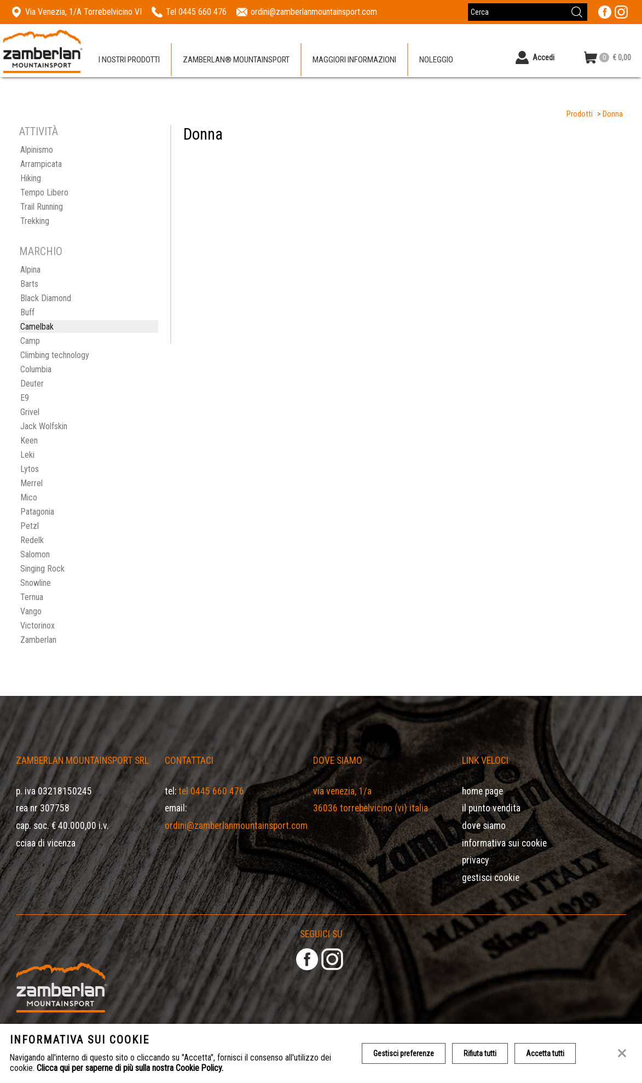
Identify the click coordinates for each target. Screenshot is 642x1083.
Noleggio (436, 60)
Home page (482, 791)
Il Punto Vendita (491, 808)
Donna (613, 114)
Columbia (35, 369)
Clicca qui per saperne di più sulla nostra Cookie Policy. (130, 1068)
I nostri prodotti (129, 60)
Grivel (29, 412)
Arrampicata (41, 164)
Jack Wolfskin (43, 426)
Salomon (35, 554)
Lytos (29, 469)
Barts (29, 284)
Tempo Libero (44, 192)
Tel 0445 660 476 (211, 791)
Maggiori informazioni (354, 60)
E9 (24, 398)
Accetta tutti (545, 1053)
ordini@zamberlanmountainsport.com (236, 825)
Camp (30, 341)
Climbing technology (54, 355)
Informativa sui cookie (504, 843)
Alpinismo (36, 150)
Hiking (30, 178)
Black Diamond (45, 298)
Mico (28, 497)
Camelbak (37, 326)
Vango (31, 611)
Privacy (475, 860)
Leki (27, 455)
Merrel (31, 483)
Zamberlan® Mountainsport (236, 60)
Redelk (32, 540)
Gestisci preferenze (403, 1053)
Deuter (32, 383)
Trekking (34, 221)
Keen (29, 440)
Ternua (31, 597)
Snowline (35, 583)
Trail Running (41, 206)
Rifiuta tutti (480, 1053)
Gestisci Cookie (490, 877)
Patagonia (37, 511)
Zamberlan (38, 640)
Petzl (29, 526)
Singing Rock (42, 568)
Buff (27, 312)
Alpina (30, 269)
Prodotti (579, 114)
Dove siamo (484, 825)
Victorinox (37, 625)
